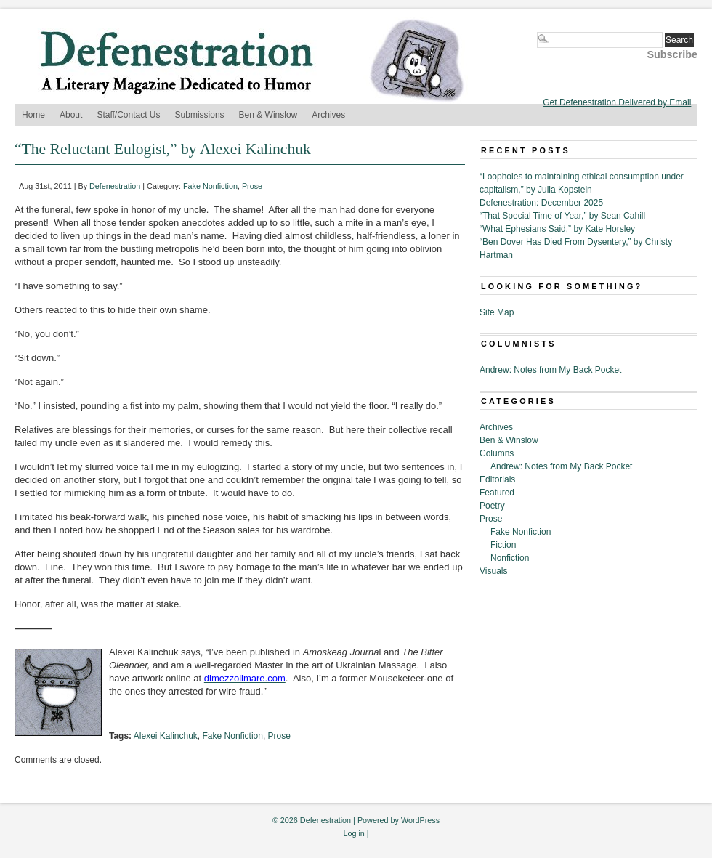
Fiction (503, 545)
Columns (497, 453)
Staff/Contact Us (128, 115)
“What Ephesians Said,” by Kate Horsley (557, 229)
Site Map (497, 312)
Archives (328, 115)
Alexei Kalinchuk (166, 736)
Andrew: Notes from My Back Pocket (550, 370)
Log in (353, 833)
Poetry (492, 506)
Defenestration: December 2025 (541, 203)
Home (33, 115)
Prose (252, 186)
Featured (497, 492)
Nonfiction (509, 558)
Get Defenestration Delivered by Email (617, 102)
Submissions (199, 115)
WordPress (420, 820)
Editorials (497, 479)
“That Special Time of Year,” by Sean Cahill (562, 216)
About (71, 115)
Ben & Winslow (268, 115)
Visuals (493, 571)
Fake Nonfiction (210, 186)
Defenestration (114, 186)
